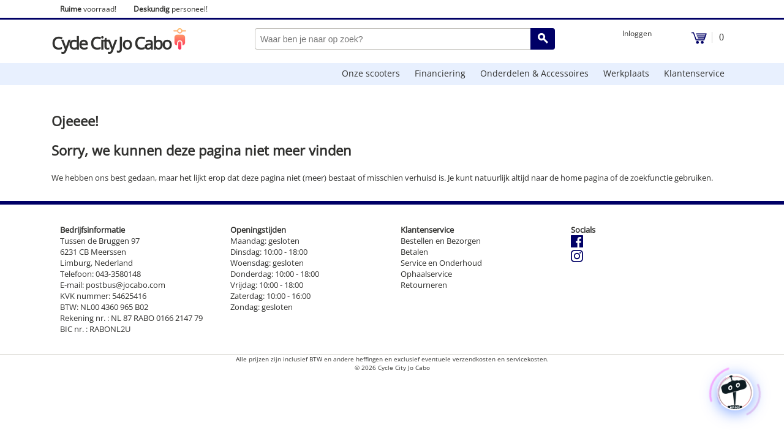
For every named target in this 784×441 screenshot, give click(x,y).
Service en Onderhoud (441, 262)
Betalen (414, 251)
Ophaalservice (426, 273)
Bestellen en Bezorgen (441, 240)
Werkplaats (626, 73)
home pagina (584, 177)
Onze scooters (371, 73)
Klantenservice (694, 73)
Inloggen (637, 33)
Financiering (440, 73)
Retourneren (424, 284)
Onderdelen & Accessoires (534, 73)
